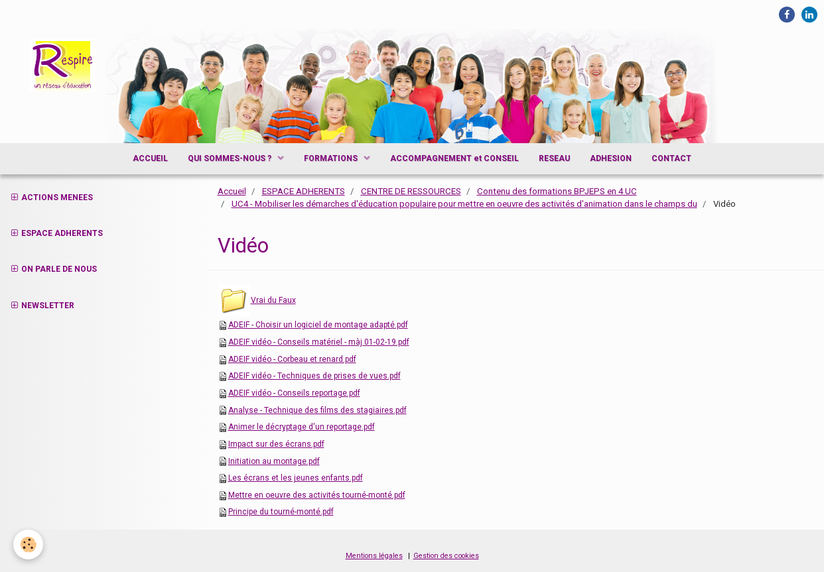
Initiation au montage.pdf (274, 461)
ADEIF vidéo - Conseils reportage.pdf (294, 393)
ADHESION (611, 158)
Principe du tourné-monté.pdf (281, 511)
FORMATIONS (332, 158)
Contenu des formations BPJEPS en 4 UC (557, 191)
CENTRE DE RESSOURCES (411, 191)
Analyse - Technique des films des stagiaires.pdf (317, 410)
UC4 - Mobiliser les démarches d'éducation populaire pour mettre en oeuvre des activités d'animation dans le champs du (464, 204)
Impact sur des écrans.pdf (276, 444)
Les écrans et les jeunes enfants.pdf (295, 478)
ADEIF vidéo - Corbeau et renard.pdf (292, 359)
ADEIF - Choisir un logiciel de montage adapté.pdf (318, 324)
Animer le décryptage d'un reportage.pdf (301, 426)
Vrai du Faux (273, 300)
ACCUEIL (150, 158)
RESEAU (554, 158)
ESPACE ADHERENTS (303, 191)
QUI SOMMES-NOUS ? (230, 158)
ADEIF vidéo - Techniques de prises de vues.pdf (314, 375)
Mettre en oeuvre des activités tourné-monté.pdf (316, 495)
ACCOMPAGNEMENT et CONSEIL (454, 158)
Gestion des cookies (446, 555)
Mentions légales (374, 555)
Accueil (232, 191)
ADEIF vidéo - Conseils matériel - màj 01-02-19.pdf (318, 342)
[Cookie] (28, 544)
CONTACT (671, 158)
